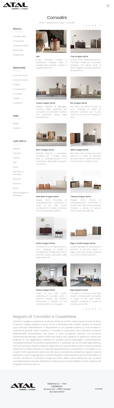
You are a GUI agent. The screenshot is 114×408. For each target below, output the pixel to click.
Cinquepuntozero (21, 45)
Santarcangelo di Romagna (20, 194)
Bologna (16, 148)
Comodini (70, 22)
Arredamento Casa (55, 22)
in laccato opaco (20, 80)
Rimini (15, 188)
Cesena (16, 158)
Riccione (17, 183)
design (16, 123)
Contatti (99, 389)
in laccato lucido (20, 75)
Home (42, 22)
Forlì (15, 162)
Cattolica (17, 153)
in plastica (17, 103)
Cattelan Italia (19, 36)
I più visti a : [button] (20, 141)
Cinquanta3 (18, 41)
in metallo (17, 93)
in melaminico (19, 89)
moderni (17, 128)
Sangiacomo (18, 55)
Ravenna (17, 179)
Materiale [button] (19, 67)
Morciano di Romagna (18, 173)
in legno (16, 84)
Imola (15, 167)
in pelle (16, 98)
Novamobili (18, 50)
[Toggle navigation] (107, 5)
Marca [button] (17, 29)
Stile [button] (15, 116)
